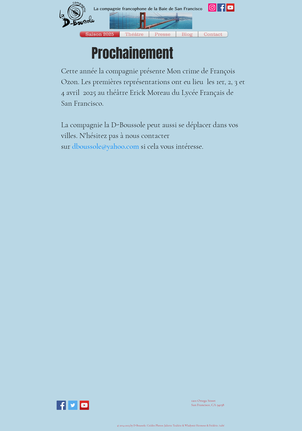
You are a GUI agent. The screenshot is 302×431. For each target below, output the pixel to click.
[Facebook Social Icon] (221, 7)
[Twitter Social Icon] (72, 405)
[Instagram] (212, 7)
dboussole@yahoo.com (105, 146)
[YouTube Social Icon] (230, 7)
